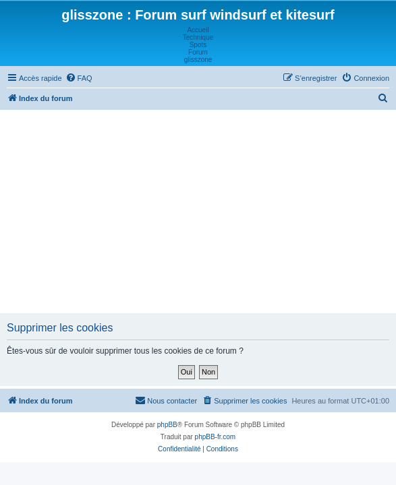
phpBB (167, 424)
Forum (198, 52)
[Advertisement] (199, 211)
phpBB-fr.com (215, 437)
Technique (198, 37)
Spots (198, 44)
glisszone (198, 59)
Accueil (197, 30)
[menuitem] (78, 78)
